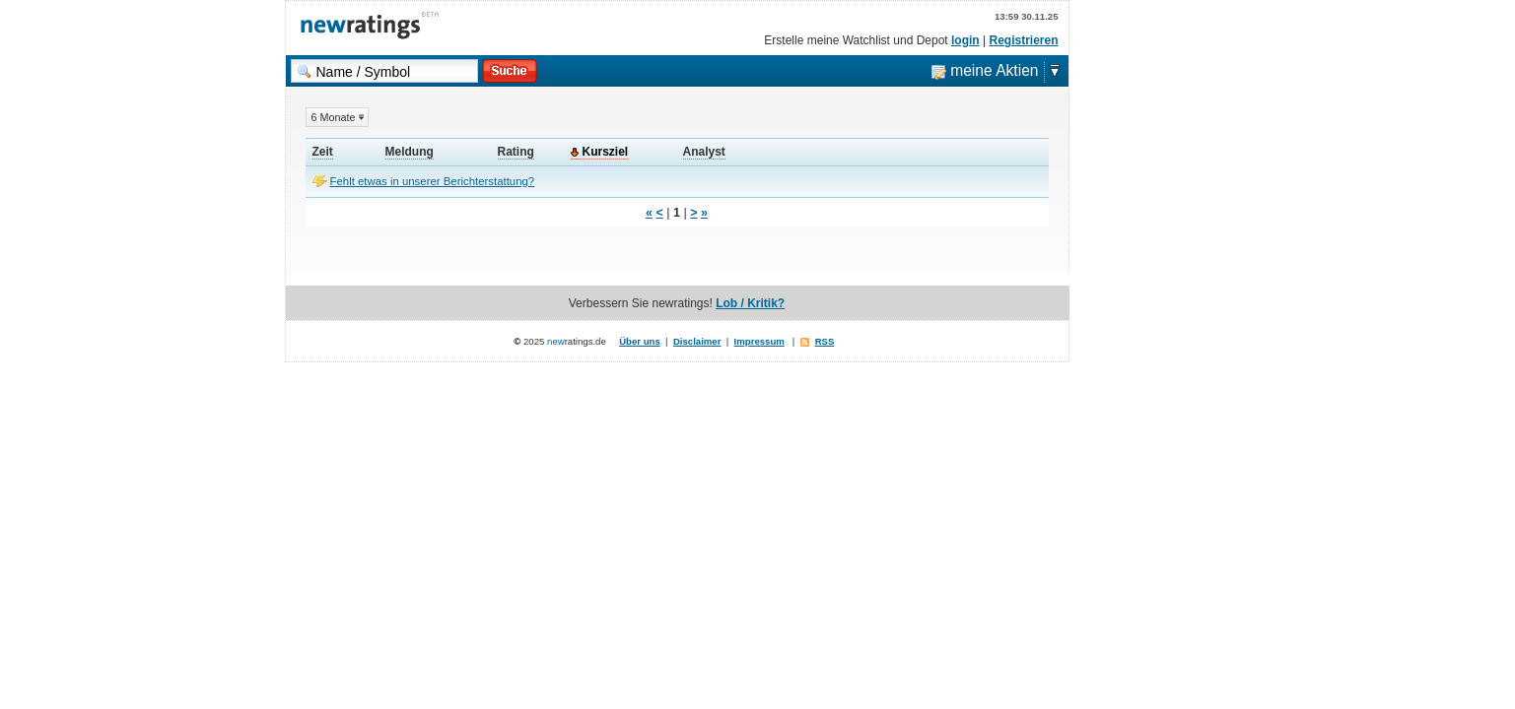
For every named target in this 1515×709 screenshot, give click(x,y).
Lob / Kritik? (750, 303)
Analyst (704, 152)
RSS (825, 341)
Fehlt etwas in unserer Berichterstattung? (432, 181)
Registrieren (1023, 40)
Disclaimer (697, 341)
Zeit (322, 152)
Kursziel (606, 152)
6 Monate (333, 117)
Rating (516, 152)
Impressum (759, 341)
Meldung (409, 152)
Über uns (639, 341)
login (965, 40)
